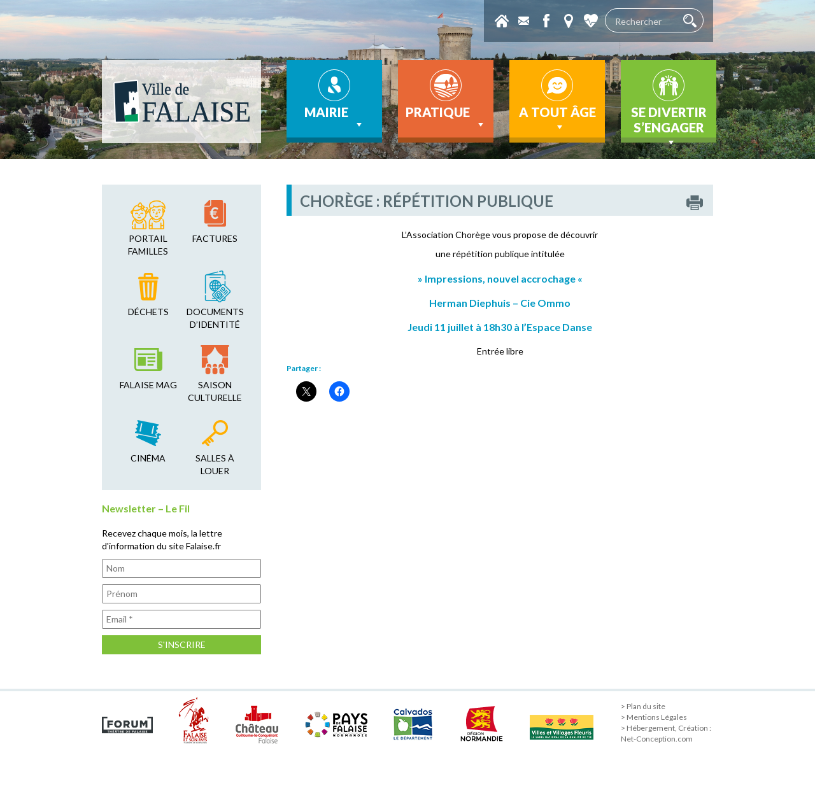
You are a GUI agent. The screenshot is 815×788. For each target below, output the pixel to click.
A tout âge (557, 119)
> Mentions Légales (654, 717)
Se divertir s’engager (669, 123)
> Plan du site (643, 706)
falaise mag (148, 384)
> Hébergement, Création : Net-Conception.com (666, 733)
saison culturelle (215, 391)
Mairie (334, 117)
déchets (148, 311)
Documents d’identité (215, 318)
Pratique (446, 117)
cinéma (148, 458)
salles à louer (214, 464)
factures (214, 238)
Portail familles (148, 245)
